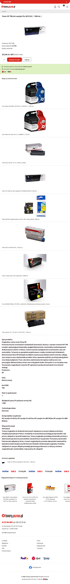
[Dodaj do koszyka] (14, 60)
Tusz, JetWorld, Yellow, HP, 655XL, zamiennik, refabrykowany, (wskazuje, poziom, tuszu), (26, 304)
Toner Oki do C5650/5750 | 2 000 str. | (12, 247)
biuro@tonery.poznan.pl (9, 533)
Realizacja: (42, 579)
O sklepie (4, 541)
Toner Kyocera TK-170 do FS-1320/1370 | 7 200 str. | (16, 332)
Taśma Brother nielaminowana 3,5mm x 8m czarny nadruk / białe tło (20, 219)
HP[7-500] (11, 43)
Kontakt (4, 546)
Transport (40, 548)
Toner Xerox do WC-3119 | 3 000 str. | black (14, 163)
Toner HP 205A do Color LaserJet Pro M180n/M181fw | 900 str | (19, 191)
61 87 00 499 (7, 2)
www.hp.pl (6, 428)
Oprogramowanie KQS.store (29, 579)
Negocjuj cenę (41, 546)
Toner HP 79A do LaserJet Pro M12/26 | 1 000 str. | (21, 462)
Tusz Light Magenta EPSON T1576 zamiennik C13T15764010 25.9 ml (50, 499)
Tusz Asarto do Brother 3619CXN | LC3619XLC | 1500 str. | (18, 106)
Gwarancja (40, 543)
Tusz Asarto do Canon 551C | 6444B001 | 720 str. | (16, 134)
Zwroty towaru (6, 551)
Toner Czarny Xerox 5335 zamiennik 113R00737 (15, 276)
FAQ (3, 548)
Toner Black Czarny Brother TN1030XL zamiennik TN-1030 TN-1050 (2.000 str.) (10, 499)
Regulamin (5, 543)
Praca (38, 541)
